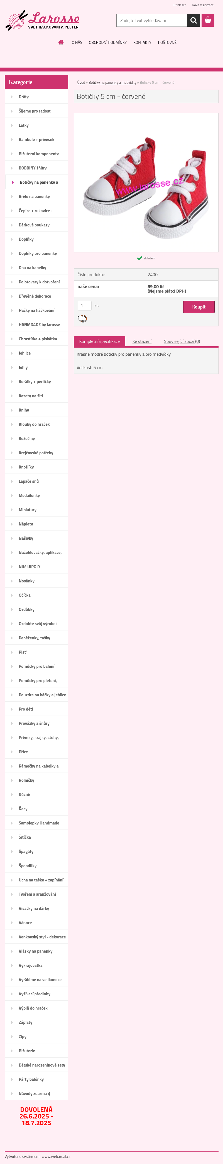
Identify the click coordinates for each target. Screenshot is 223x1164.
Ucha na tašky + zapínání (41, 880)
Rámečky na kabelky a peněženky (39, 768)
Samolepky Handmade (39, 823)
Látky (24, 125)
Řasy (23, 809)
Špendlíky (28, 865)
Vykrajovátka (31, 965)
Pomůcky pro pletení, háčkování (38, 682)
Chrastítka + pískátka (38, 339)
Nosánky (27, 581)
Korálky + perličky (35, 381)
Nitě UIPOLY (30, 566)
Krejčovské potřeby (36, 453)
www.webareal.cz (55, 1156)
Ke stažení (141, 341)
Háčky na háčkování (37, 310)
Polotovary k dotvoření (39, 282)
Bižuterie (27, 1051)
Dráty (24, 97)
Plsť (22, 652)
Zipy (22, 1036)
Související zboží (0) (182, 341)
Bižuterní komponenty (39, 153)
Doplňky (26, 239)
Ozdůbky (27, 609)
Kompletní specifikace (99, 341)
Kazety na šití (31, 396)
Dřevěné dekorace (35, 296)
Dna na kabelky (32, 267)
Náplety (26, 524)
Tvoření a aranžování (37, 894)
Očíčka (25, 595)
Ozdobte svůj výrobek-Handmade (39, 625)
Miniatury (27, 509)
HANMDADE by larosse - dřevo (41, 326)
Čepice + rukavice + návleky (36, 212)
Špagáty (26, 851)
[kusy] (85, 305)
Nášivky (26, 538)
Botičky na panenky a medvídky (39, 184)
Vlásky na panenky (36, 951)
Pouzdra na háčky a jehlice (42, 695)
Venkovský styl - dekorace (42, 937)
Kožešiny (27, 438)
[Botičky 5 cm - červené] (146, 115)
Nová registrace (203, 5)
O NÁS (77, 42)
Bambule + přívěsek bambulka (37, 141)
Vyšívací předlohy (35, 994)
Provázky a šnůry (34, 723)
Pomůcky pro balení (37, 666)
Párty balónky (31, 1079)
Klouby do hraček (34, 424)
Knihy (24, 410)
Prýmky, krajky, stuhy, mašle (39, 739)
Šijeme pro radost (35, 111)
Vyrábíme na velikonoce (40, 979)
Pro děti (26, 709)
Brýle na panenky (34, 196)
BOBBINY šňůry (33, 168)
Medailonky (29, 495)
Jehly (23, 367)
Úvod (81, 82)
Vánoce (25, 922)
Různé (24, 794)
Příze (23, 752)
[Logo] (43, 21)
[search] (193, 20)
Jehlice (25, 353)
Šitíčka (25, 837)
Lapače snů (29, 481)
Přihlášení (180, 5)
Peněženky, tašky (34, 638)
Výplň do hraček (33, 1008)
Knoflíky (26, 467)
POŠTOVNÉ (167, 42)
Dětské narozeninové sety (42, 1065)
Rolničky (26, 780)
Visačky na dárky (34, 908)
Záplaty (25, 1022)
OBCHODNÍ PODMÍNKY (108, 42)
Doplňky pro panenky (38, 253)
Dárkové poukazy (34, 225)
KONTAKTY (142, 42)
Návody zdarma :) (34, 1093)
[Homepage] (61, 42)
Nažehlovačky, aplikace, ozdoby (40, 554)
